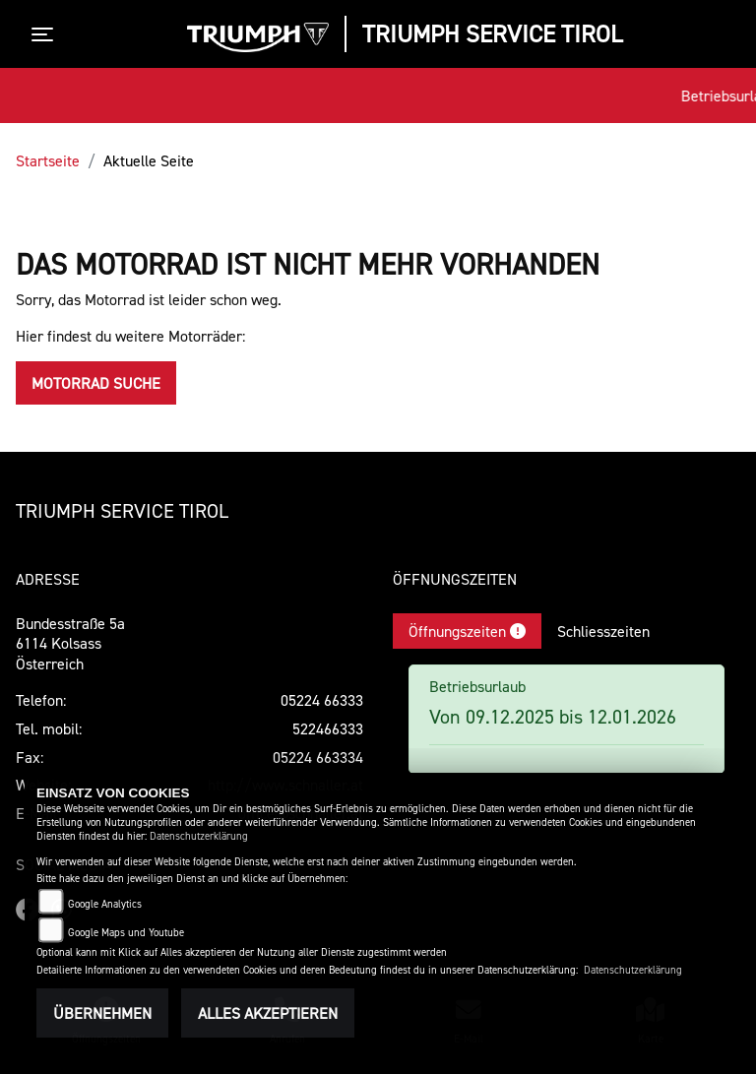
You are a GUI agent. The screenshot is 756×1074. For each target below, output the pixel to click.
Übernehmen (102, 1013)
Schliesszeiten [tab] (603, 631)
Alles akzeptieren (268, 1013)
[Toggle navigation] (46, 34)
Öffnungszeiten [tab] (467, 631)
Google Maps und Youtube (126, 932)
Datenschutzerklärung (199, 836)
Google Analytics (105, 904)
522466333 (327, 728)
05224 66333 (322, 700)
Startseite (48, 160)
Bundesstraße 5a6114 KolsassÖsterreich (70, 643)
